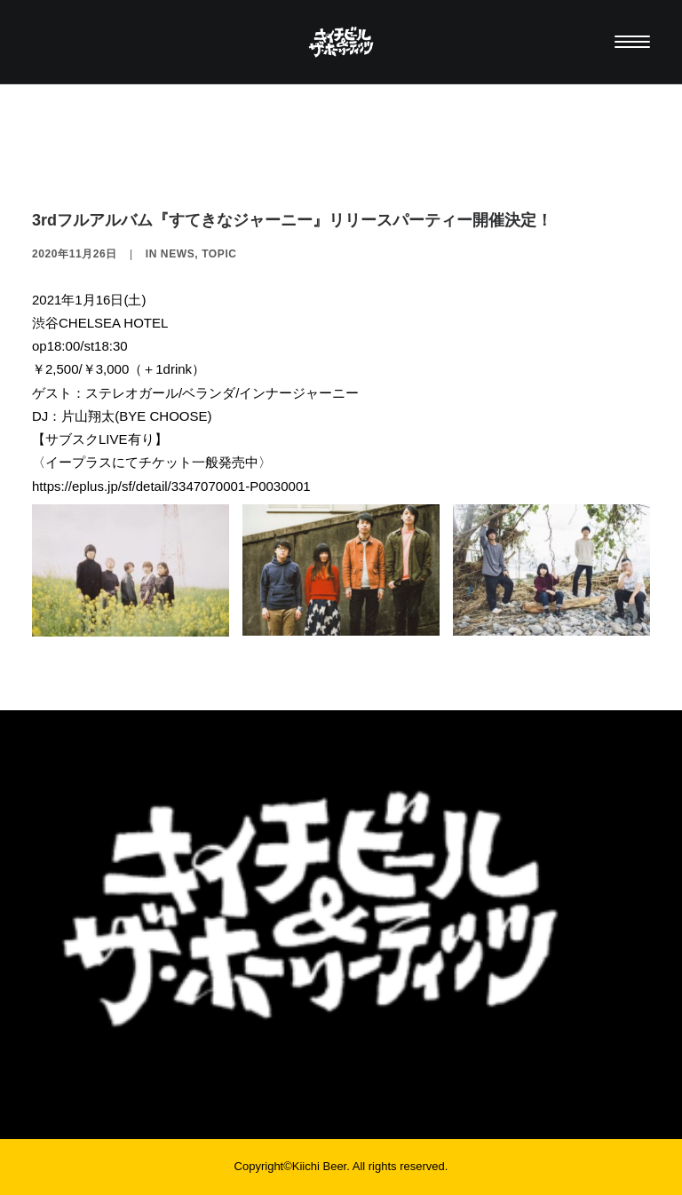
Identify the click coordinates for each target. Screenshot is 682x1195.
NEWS (177, 254)
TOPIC (219, 254)
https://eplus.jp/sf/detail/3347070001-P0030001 (171, 486)
